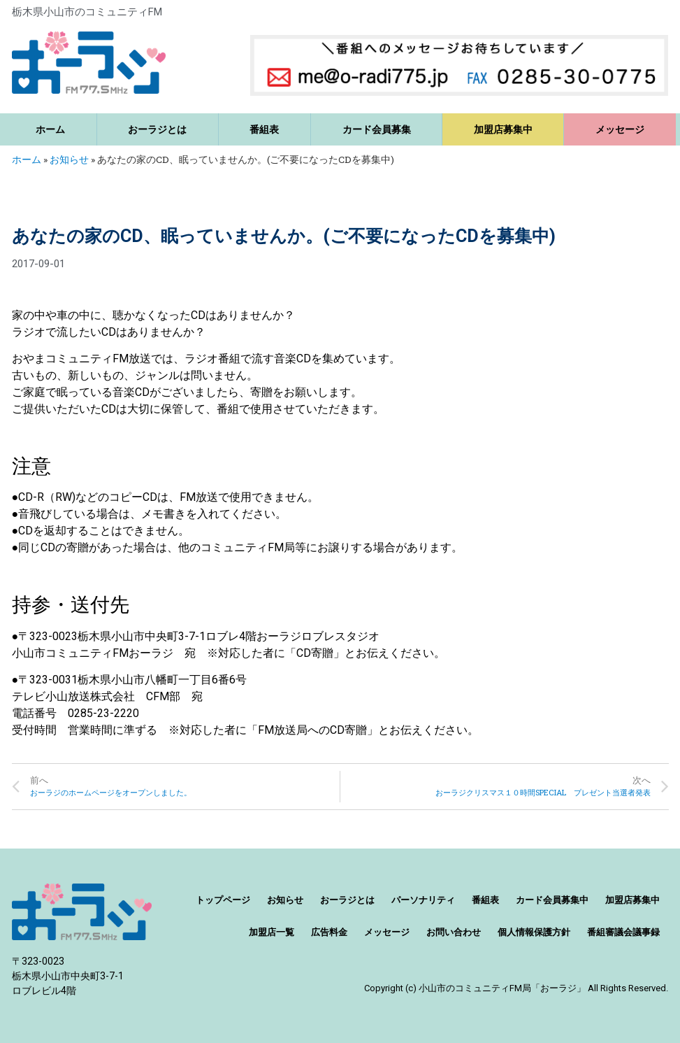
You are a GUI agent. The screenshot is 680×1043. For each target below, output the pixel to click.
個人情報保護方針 (534, 932)
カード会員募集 (376, 129)
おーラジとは (157, 129)
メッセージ (619, 129)
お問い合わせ (453, 932)
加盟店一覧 (271, 932)
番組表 (264, 129)
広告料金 (329, 932)
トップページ (223, 900)
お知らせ (69, 159)
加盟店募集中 (503, 129)
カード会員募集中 (552, 900)
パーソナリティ (423, 900)
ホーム (50, 129)
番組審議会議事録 (623, 932)
